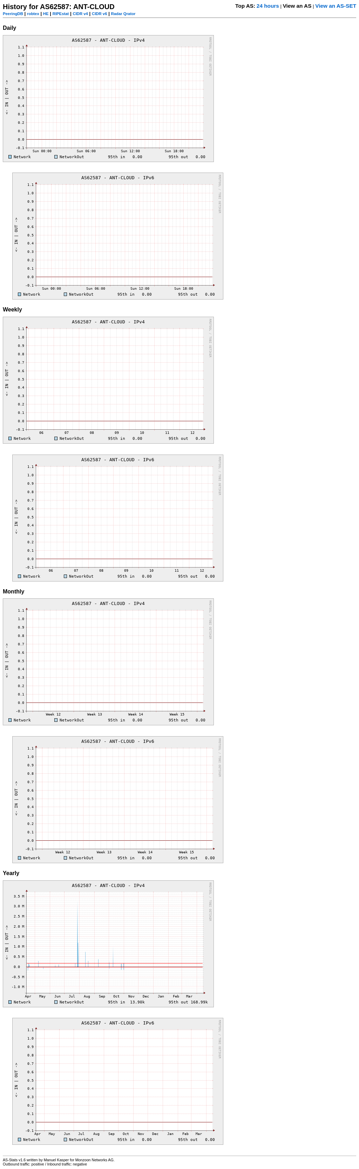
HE (46, 14)
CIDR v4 (80, 14)
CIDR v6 (99, 14)
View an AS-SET (335, 6)
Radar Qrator (123, 14)
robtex (33, 14)
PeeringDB (13, 14)
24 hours (268, 6)
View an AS (297, 6)
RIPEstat (61, 14)
